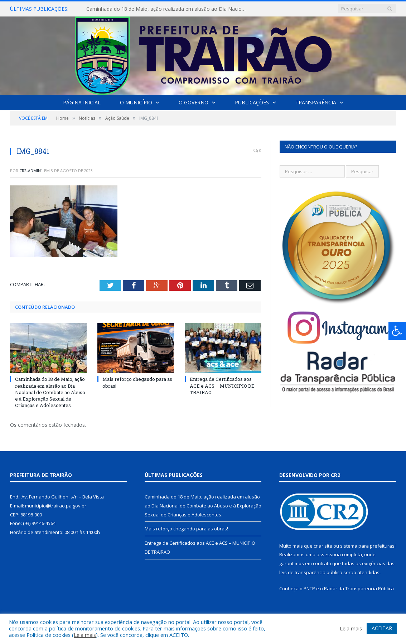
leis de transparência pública (310, 572)
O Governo (193, 102)
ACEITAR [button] (382, 628)
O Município (136, 102)
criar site (323, 546)
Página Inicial (82, 102)
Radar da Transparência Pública (359, 588)
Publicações (252, 102)
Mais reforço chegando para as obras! (186, 528)
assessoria (328, 554)
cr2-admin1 (31, 170)
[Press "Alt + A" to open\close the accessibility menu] (397, 331)
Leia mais (85, 635)
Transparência (315, 102)
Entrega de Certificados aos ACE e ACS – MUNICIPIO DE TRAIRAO (222, 385)
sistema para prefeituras (367, 546)
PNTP (309, 588)
